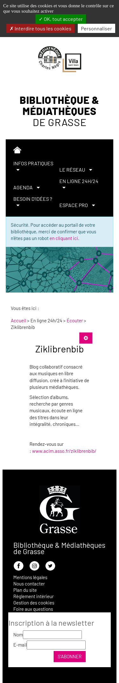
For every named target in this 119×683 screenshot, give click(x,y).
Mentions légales (30, 577)
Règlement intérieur (33, 596)
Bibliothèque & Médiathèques (59, 111)
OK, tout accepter (61, 19)
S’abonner (70, 656)
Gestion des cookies (33, 602)
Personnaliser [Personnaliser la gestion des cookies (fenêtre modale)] (96, 28)
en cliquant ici (64, 238)
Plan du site (25, 590)
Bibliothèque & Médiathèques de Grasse (59, 548)
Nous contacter (29, 583)
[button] (34, 166)
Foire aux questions (33, 609)
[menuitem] (56, 151)
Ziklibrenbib (59, 348)
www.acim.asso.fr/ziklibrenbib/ (64, 451)
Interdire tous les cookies (40, 28)
